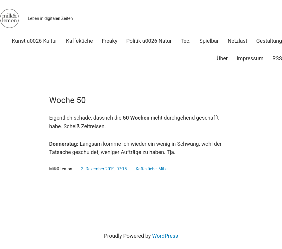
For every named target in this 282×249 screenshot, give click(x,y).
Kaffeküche (146, 168)
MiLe (163, 168)
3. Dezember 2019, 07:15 (104, 168)
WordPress (165, 236)
